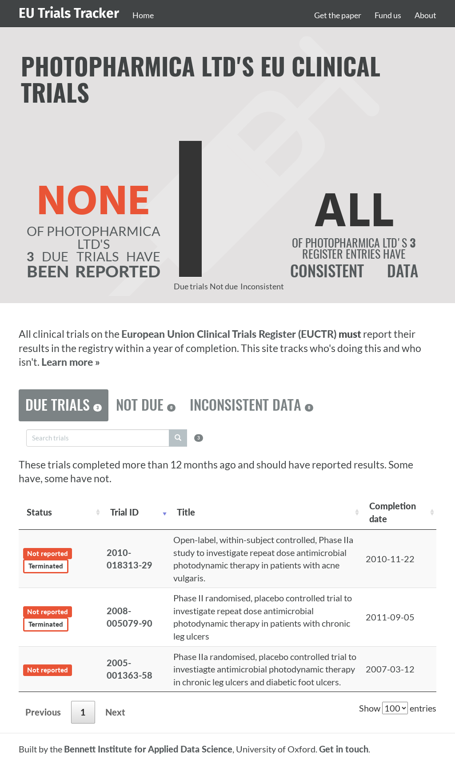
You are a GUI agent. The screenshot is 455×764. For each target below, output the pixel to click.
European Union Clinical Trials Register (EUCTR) (230, 334)
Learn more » (70, 362)
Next (115, 712)
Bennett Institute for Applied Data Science (148, 749)
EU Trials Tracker (69, 13)
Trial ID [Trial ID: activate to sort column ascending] (124, 512)
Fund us (388, 15)
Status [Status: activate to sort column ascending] (39, 512)
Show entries (397, 708)
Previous (43, 712)
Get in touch (343, 749)
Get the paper (337, 15)
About (425, 15)
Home (143, 15)
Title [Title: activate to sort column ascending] (186, 512)
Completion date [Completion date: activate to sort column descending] (392, 512)
